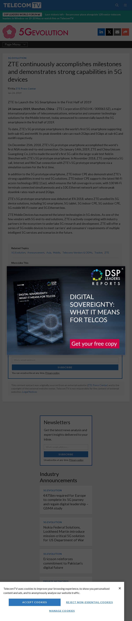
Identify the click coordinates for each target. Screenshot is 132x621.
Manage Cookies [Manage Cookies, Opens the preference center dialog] (62, 610)
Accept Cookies (34, 602)
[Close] (120, 588)
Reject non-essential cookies (89, 602)
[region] (62, 601)
